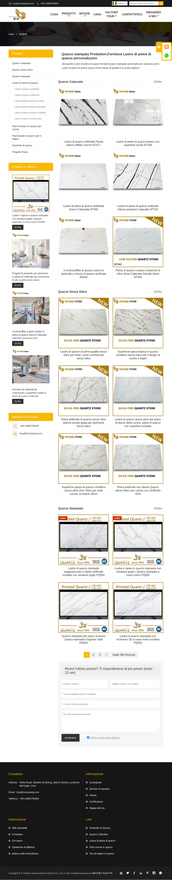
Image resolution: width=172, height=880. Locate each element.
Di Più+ (158, 82)
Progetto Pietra (20, 152)
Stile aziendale (19, 828)
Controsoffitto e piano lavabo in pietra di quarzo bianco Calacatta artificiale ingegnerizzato (29, 335)
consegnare (95, 782)
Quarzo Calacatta (21, 63)
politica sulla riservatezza (25, 853)
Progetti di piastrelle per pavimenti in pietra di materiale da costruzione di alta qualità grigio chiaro (30, 277)
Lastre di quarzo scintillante (27, 89)
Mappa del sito (97, 808)
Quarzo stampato (21, 76)
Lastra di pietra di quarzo (102, 841)
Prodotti (69, 14)
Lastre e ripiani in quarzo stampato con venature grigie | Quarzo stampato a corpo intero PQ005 (30, 219)
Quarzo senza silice (22, 70)
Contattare (16, 774)
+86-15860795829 (49, 3)
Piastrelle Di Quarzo (99, 828)
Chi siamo (17, 841)
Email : (12, 792)
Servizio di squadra (99, 789)
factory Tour (111, 14)
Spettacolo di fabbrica (23, 847)
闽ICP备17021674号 (102, 873)
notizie (84, 14)
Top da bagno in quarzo (101, 853)
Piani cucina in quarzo (100, 847)
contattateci (132, 14)
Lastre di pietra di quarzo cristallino (30, 113)
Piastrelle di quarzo (22, 145)
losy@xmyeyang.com (23, 3)
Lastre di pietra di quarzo (25, 83)
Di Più (18, 227)
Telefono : (14, 798)
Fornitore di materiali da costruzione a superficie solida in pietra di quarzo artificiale (29, 393)
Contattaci (17, 834)
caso (97, 14)
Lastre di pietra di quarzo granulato (30, 107)
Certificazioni (96, 801)
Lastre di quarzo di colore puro (28, 119)
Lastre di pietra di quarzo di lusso (29, 101)
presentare (70, 738)
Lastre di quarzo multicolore (27, 95)
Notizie (93, 795)
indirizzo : (14, 782)
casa (54, 14)
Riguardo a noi (153, 14)
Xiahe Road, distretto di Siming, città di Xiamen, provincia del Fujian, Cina (49, 784)
